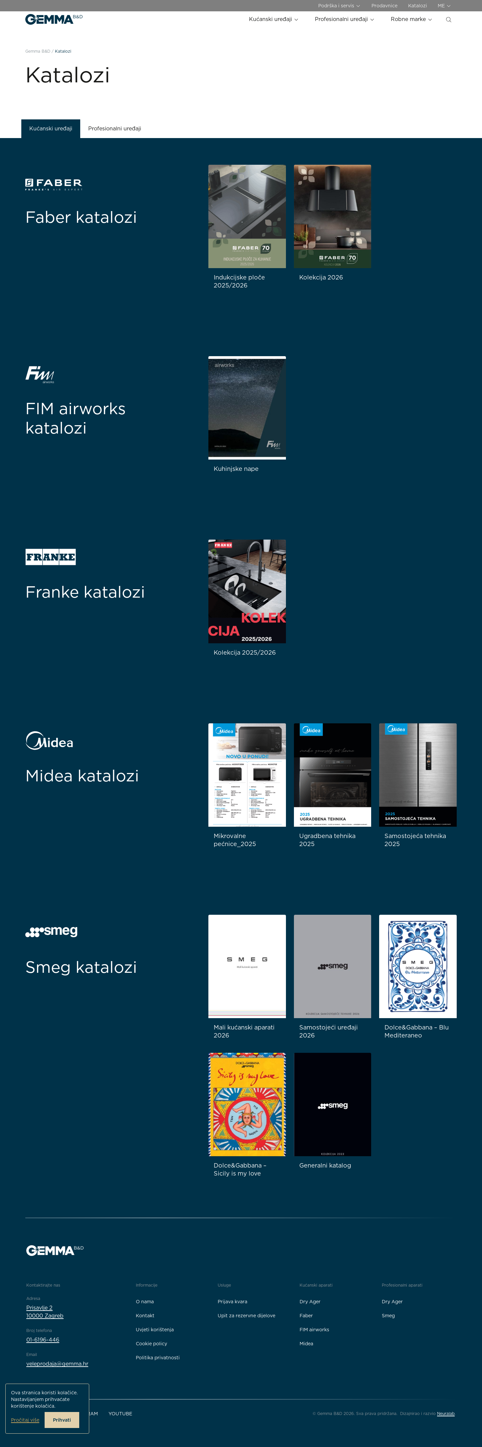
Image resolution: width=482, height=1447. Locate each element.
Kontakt (145, 1315)
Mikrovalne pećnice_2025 (235, 839)
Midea (306, 1343)
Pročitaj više (25, 1420)
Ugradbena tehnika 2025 (327, 839)
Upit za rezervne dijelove (246, 1315)
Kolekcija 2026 (321, 277)
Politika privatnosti (158, 1357)
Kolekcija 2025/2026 (245, 652)
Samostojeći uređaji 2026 (328, 1031)
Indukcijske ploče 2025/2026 (239, 281)
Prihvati (62, 1420)
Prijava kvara (232, 1301)
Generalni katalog (325, 1165)
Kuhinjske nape (236, 468)
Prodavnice (384, 5)
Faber (306, 1315)
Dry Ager (310, 1301)
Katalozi (417, 5)
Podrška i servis (339, 6)
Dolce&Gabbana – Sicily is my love (240, 1169)
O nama (145, 1301)
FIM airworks (314, 1329)
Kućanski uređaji (274, 19)
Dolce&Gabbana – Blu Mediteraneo (416, 1031)
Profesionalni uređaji (345, 19)
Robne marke (412, 19)
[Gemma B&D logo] (54, 19)
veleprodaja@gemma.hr (57, 1364)
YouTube (120, 1413)
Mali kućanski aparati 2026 (244, 1031)
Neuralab (446, 1413)
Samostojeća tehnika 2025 (415, 839)
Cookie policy (151, 1343)
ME (444, 6)
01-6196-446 (42, 1340)
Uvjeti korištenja (155, 1329)
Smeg (388, 1315)
